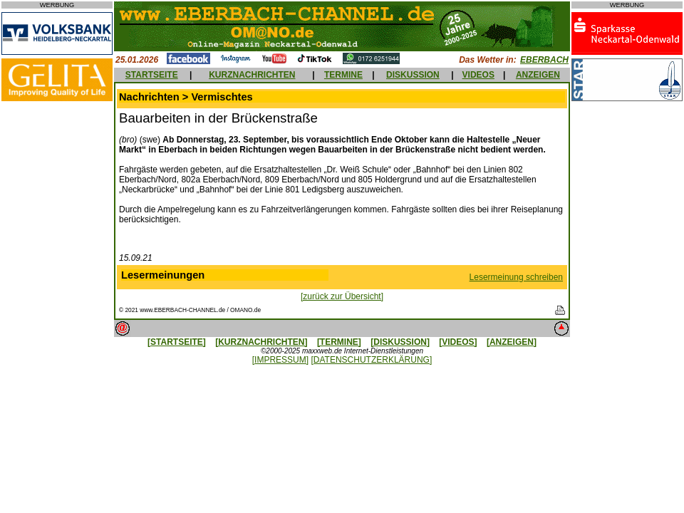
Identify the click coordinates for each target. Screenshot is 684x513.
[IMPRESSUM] (280, 360)
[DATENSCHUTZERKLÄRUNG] (371, 360)
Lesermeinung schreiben (516, 277)
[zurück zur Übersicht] (342, 296)
